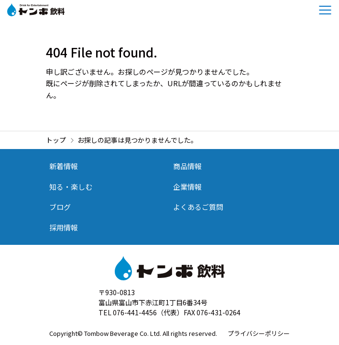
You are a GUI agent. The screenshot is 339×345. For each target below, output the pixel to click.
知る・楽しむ (70, 187)
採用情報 (63, 227)
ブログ (60, 207)
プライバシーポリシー (259, 333)
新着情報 (63, 166)
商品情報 (187, 166)
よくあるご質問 (198, 207)
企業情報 (187, 187)
